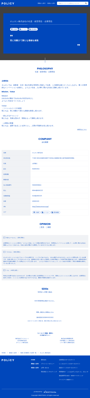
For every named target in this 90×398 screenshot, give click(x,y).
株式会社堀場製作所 (67, 338)
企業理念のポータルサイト (67, 360)
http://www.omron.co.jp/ (40, 207)
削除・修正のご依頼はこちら (45, 312)
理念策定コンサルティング (49, 372)
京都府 (36, 212)
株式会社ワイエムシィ (22, 338)
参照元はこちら (82, 129)
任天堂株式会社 (22, 340)
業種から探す (42, 3)
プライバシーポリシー (47, 364)
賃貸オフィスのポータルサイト (68, 368)
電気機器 (55, 212)
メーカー (45, 212)
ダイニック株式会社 (22, 342)
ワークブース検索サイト (66, 380)
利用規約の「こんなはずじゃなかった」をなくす (73, 372)
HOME (4, 353)
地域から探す (51, 3)
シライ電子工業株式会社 (67, 342)
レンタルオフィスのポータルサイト (69, 364)
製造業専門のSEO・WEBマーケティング (71, 376)
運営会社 (43, 360)
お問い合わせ (45, 368)
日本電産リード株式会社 (67, 340)
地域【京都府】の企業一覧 (28, 353)
